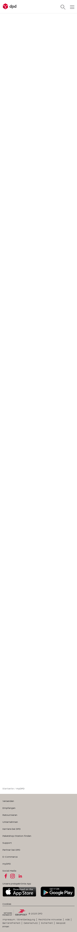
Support (7, 842)
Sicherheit (47, 923)
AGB (67, 919)
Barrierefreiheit (11, 923)
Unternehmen (10, 822)
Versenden (8, 801)
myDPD (6, 863)
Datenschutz (31, 923)
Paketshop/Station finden (16, 835)
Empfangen (8, 808)
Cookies (6, 903)
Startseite (8, 788)
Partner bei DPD (11, 849)
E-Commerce (9, 856)
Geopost (61, 923)
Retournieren (9, 815)
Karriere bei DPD (11, 828)
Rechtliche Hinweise (50, 919)
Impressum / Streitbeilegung (18, 919)
